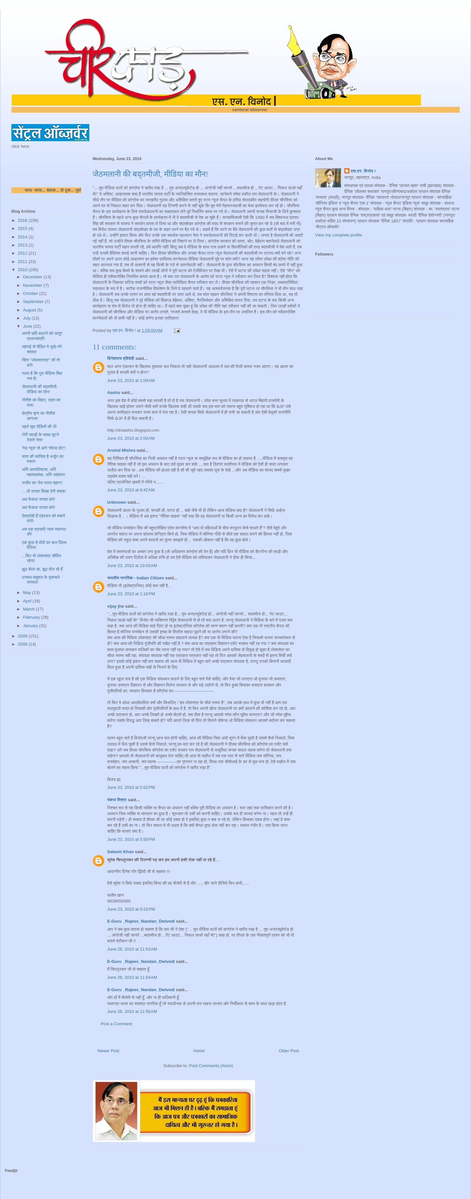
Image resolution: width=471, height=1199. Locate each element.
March (29, 609)
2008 (23, 644)
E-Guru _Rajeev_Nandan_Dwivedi (141, 921)
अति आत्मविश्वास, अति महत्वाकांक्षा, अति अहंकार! (43, 472)
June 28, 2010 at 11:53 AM (132, 949)
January (31, 625)
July (27, 318)
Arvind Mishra (121, 450)
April (28, 601)
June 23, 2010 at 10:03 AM (132, 565)
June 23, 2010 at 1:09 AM (131, 380)
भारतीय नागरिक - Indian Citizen (135, 577)
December (33, 276)
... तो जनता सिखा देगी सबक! (44, 491)
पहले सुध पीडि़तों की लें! (39, 426)
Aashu (113, 392)
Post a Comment (116, 1023)
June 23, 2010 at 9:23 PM (131, 909)
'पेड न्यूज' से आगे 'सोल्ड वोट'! (44, 448)
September (34, 301)
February (32, 617)
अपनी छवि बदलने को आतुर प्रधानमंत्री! (42, 336)
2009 (23, 636)
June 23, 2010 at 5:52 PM (131, 787)
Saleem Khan (120, 851)
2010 (23, 269)
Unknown (116, 502)
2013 (23, 245)
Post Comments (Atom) (211, 1065)
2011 (23, 261)
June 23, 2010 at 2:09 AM (131, 438)
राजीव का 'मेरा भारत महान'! (42, 482)
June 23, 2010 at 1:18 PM (131, 593)
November (33, 285)
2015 (23, 228)
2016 (23, 220)
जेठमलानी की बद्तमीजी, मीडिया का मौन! (39, 389)
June (28, 326)
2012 (23, 253)
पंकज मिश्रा (117, 799)
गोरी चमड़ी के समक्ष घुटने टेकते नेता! (40, 437)
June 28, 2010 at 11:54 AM (132, 977)
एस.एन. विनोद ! (363, 171)
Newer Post (108, 1050)
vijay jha (115, 606)
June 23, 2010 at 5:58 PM (131, 839)
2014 (23, 236)
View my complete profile (338, 235)
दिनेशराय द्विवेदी (120, 358)
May (27, 592)
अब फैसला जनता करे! (38, 499)
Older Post (289, 1050)
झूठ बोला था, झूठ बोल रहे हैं (42, 569)
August (30, 310)
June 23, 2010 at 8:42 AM (131, 489)
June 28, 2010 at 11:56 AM (132, 1011)
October (31, 293)
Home (199, 1050)
